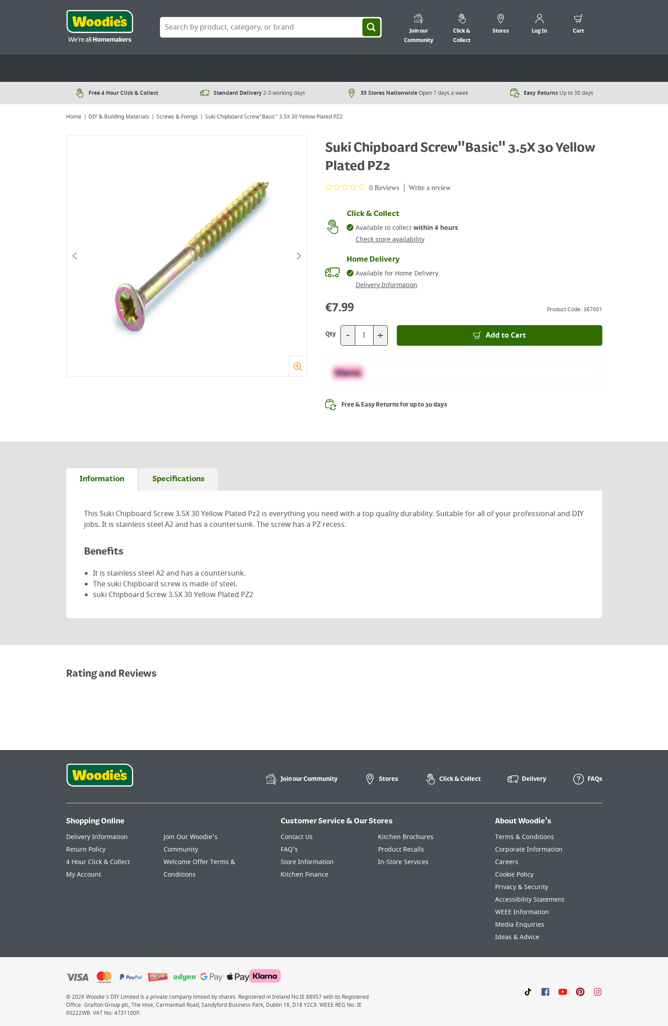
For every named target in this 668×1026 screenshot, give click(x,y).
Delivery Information (386, 285)
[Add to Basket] (499, 335)
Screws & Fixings (177, 117)
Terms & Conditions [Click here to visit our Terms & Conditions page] (524, 837)
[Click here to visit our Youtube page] (563, 991)
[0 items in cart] (578, 25)
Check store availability (390, 239)
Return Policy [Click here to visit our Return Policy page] (85, 849)
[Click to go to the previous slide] (75, 256)
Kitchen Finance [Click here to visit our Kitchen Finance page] (304, 874)
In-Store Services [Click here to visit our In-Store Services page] (403, 862)
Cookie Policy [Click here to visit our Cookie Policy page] (514, 874)
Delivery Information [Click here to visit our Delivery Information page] (97, 837)
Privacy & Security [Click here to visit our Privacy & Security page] (521, 887)
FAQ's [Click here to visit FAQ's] (289, 849)
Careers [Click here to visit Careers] (506, 862)
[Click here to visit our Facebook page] (545, 991)
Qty (330, 334)
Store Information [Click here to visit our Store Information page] (307, 862)
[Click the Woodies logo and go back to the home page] (99, 27)
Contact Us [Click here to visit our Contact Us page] (297, 837)
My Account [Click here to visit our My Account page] (83, 874)
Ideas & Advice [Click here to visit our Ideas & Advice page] (517, 937)
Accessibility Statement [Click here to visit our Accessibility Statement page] (529, 899)
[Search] (371, 27)
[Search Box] (271, 27)
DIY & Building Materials (118, 117)
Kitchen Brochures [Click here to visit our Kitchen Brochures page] (405, 837)
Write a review (430, 187)
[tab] (102, 479)
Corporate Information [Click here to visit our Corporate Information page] (529, 849)
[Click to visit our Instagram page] (597, 991)
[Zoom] (298, 366)
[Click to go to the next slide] (299, 256)
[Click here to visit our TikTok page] (528, 991)
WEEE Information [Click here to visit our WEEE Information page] (522, 912)
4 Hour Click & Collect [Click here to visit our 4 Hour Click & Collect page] (98, 862)
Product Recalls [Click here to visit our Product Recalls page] (401, 849)
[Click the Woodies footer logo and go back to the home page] (99, 781)
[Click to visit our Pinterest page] (580, 991)
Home (73, 117)
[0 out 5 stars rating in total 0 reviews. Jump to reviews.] (362, 187)
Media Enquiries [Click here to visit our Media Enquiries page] (519, 924)
